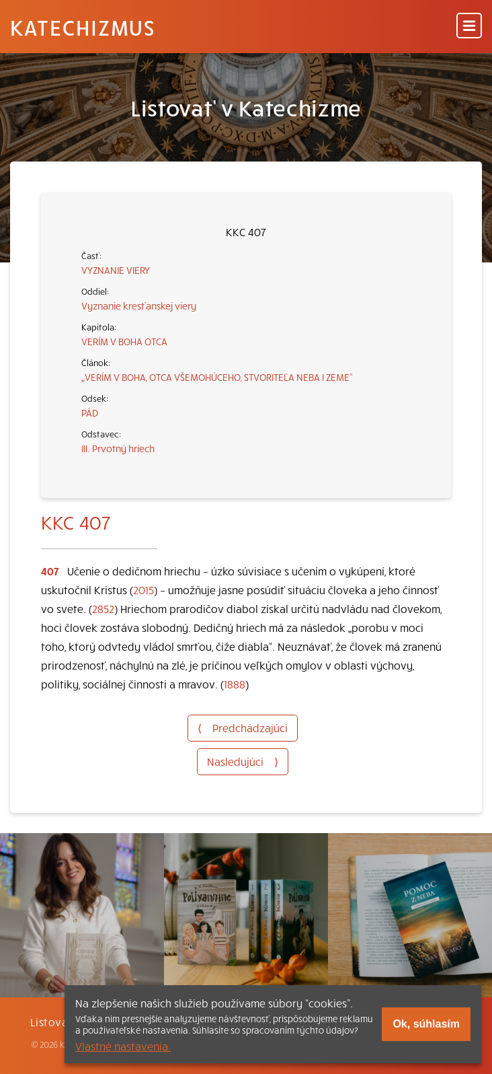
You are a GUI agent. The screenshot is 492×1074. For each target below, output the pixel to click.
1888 (234, 683)
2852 (103, 608)
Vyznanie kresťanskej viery (138, 305)
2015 (143, 589)
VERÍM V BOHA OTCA (124, 341)
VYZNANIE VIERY (115, 270)
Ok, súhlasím (426, 1024)
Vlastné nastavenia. (123, 1045)
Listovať (51, 1021)
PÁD (89, 412)
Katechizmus (82, 26)
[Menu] (469, 26)
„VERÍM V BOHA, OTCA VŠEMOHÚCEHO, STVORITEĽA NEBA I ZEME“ (217, 377)
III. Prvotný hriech (118, 448)
